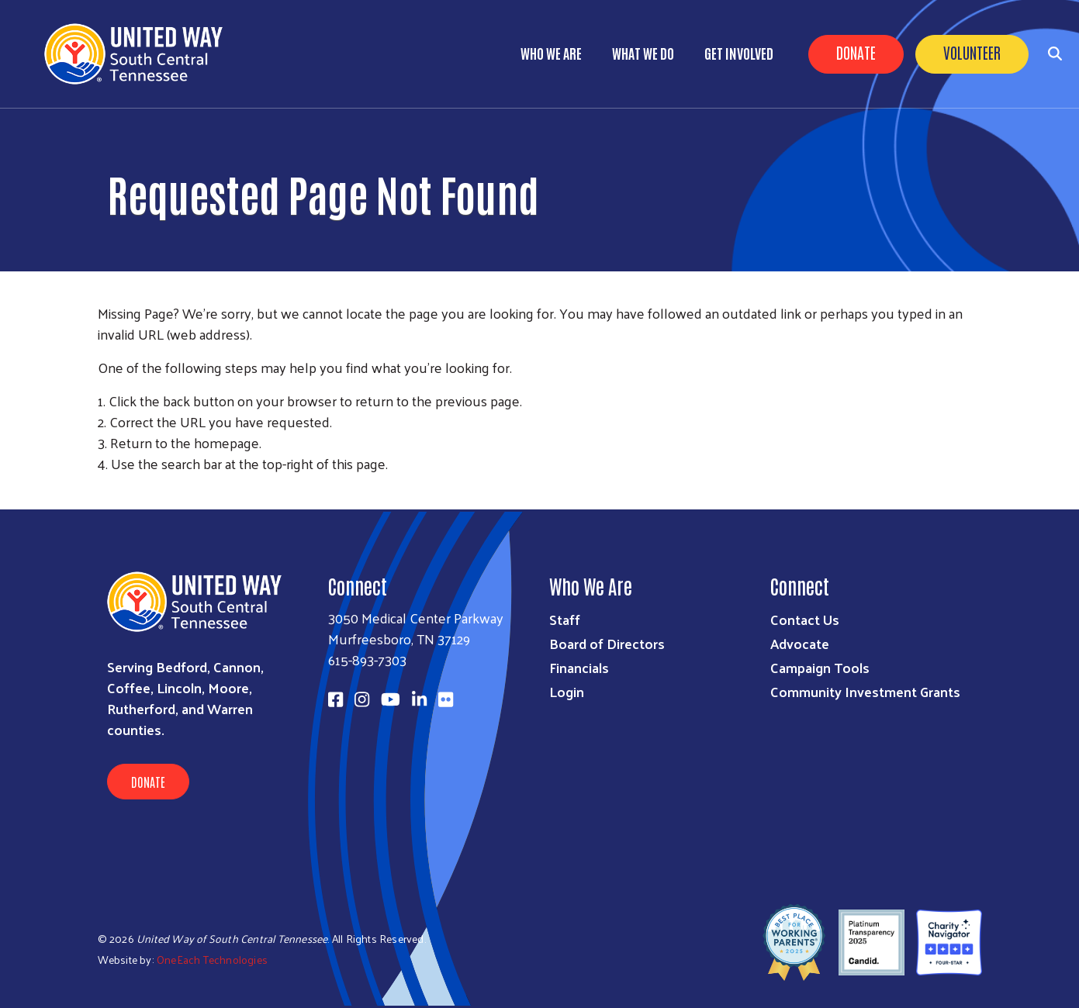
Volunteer (972, 52)
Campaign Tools (820, 667)
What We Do (643, 52)
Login (566, 691)
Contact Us (804, 619)
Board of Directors (607, 643)
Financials (579, 667)
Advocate (799, 643)
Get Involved (738, 52)
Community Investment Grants (865, 691)
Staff (564, 619)
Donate (856, 52)
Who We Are (551, 52)
